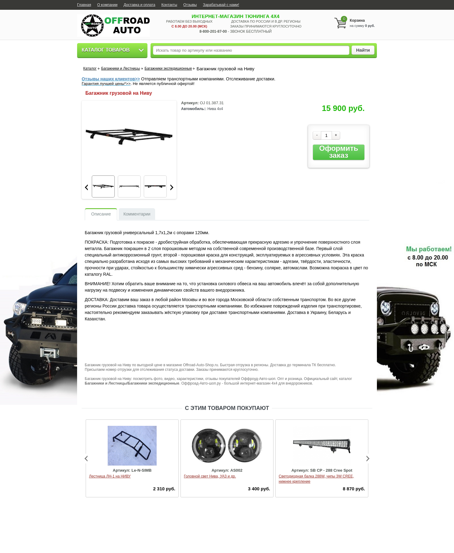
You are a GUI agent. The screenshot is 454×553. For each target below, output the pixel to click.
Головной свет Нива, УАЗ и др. (210, 476)
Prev (86, 187)
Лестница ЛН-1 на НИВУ (110, 476)
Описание (101, 214)
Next (171, 187)
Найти (363, 50)
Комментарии (136, 214)
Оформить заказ (338, 151)
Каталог (90, 68)
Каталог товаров (106, 50)
